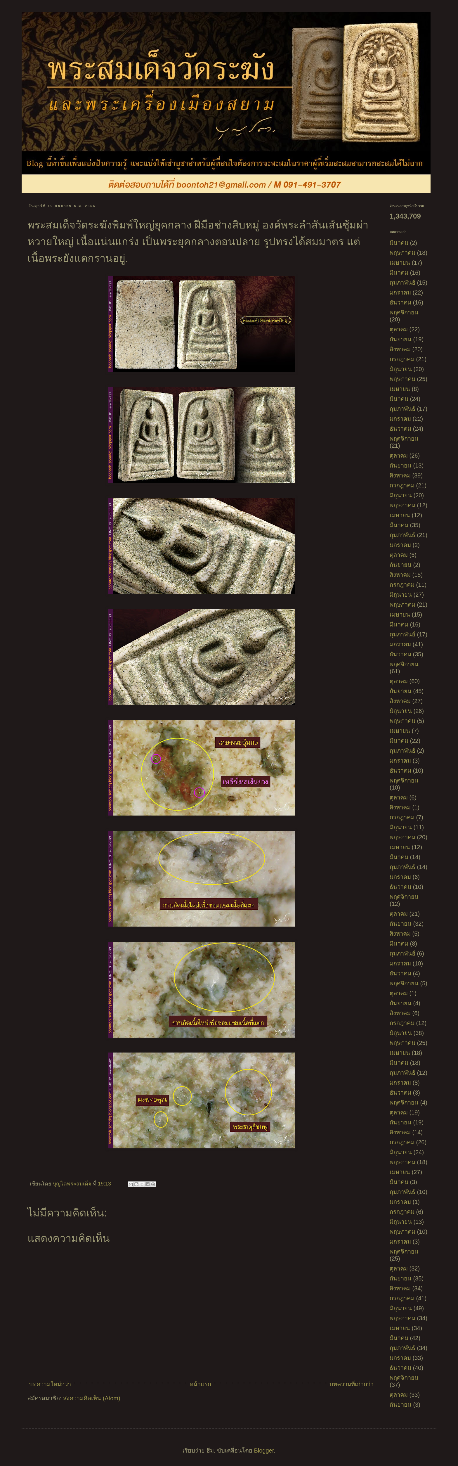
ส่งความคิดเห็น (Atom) (91, 1398)
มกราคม (400, 292)
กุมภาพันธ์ (402, 282)
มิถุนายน (401, 369)
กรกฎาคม (402, 359)
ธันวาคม (400, 302)
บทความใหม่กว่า (50, 1384)
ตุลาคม (399, 329)
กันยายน (401, 339)
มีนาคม (399, 243)
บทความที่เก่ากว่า (351, 1384)
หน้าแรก (200, 1384)
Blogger (264, 1450)
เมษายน (400, 262)
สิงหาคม (400, 349)
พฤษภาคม (402, 253)
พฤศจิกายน (404, 312)
